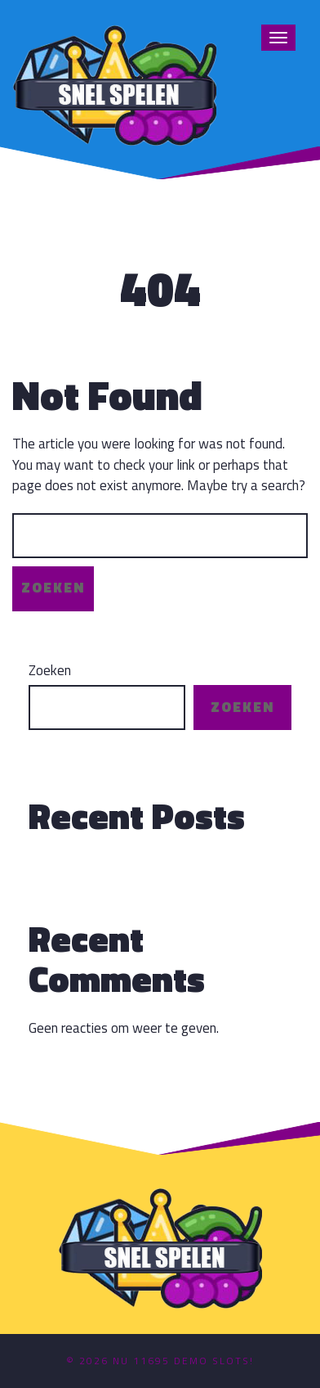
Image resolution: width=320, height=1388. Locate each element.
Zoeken (50, 670)
